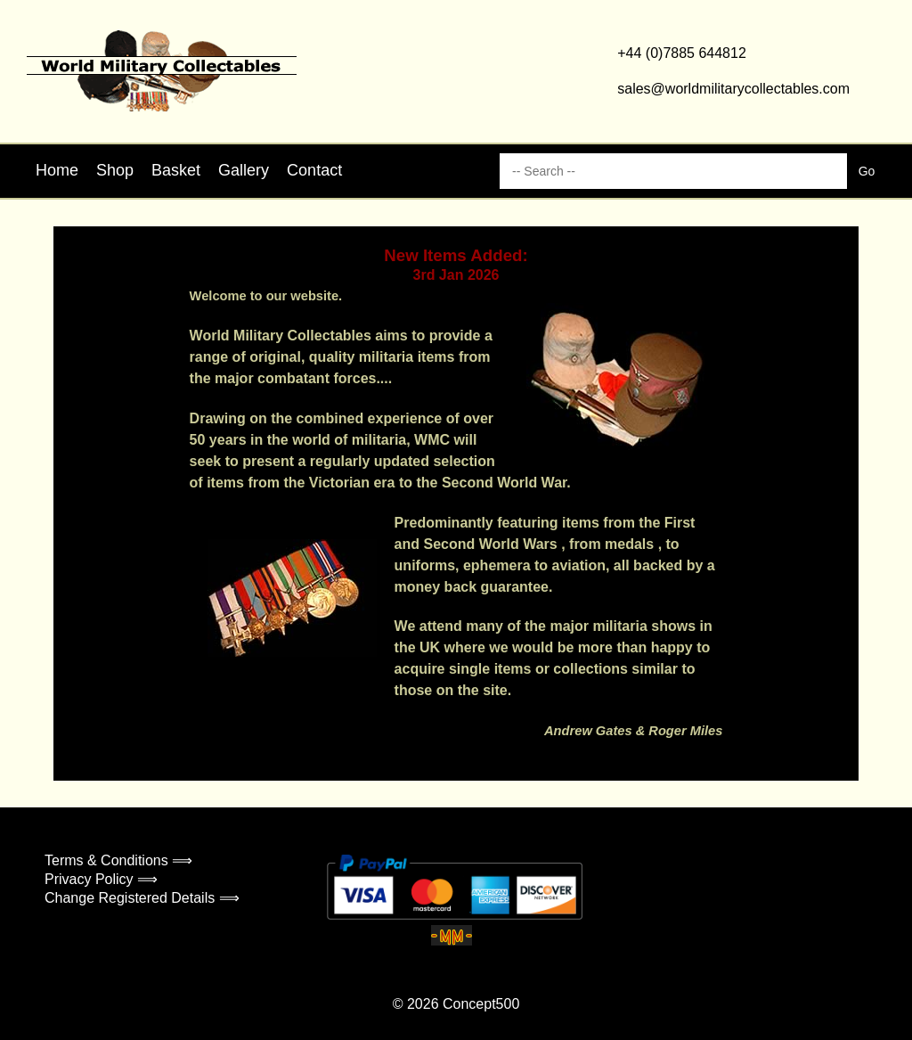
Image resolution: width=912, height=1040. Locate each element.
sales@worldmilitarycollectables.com (733, 88)
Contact (314, 170)
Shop (115, 170)
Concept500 (481, 1003)
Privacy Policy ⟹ (101, 879)
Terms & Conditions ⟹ (118, 860)
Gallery (243, 170)
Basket (175, 170)
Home (57, 170)
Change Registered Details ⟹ (142, 897)
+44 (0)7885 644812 (681, 53)
